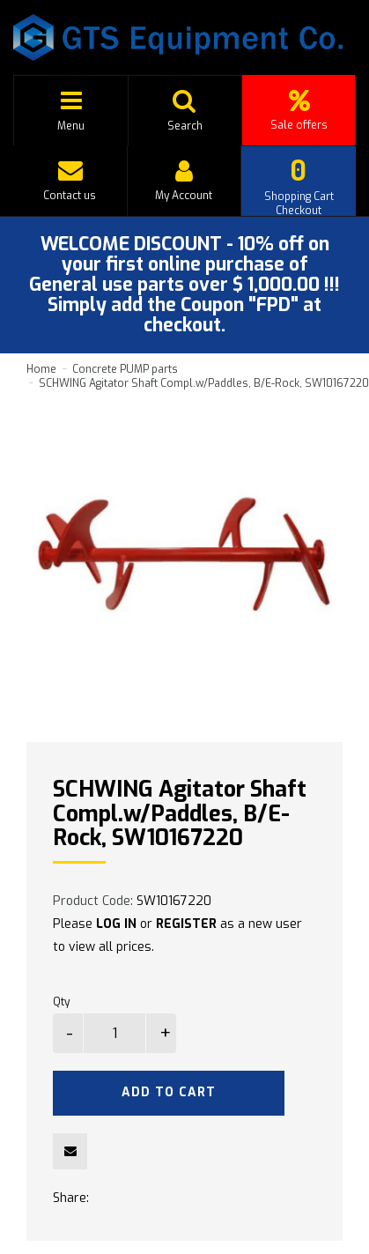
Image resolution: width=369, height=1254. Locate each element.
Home (41, 369)
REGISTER (186, 924)
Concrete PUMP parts (125, 369)
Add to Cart (169, 1092)
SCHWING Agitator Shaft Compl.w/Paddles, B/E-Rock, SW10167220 (204, 383)
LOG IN (116, 924)
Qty (61, 1002)
